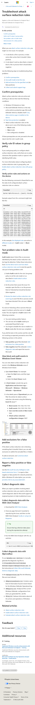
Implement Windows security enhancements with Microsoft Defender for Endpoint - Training (16, 646)
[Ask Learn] (28, 6)
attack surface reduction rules (20, 48)
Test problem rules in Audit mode (13, 38)
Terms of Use (24, 697)
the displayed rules (18, 240)
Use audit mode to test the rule (15, 80)
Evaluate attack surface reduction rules (18, 615)
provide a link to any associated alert (13, 480)
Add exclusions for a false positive (13, 41)
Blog (26, 692)
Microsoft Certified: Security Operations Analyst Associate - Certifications (15, 657)
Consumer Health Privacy (11, 697)
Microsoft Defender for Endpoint (14, 6)
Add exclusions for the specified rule (17, 82)
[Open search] (27, 2)
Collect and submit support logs (15, 87)
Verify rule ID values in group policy (13, 36)
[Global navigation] (2, 2)
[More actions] (31, 6)
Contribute (7, 694)
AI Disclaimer (7, 692)
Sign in (32, 2)
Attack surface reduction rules (15, 610)
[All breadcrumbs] (3, 6)
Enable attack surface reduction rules (17, 612)
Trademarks (7, 699)
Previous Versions (18, 692)
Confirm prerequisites (9, 34)
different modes (7, 243)
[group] (17, 193)
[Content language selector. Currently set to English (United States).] (12, 679)
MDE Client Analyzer (21, 507)
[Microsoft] (17, 2)
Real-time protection (12, 120)
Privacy (14, 694)
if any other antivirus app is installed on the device (18, 115)
